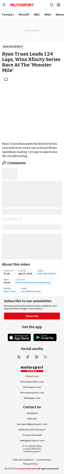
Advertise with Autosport (32, 429)
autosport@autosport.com (32, 424)
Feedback (32, 413)
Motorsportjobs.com (32, 381)
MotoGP (24, 14)
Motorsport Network (25, 468)
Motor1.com (32, 376)
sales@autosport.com (32, 440)
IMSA (48, 14)
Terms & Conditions (23, 459)
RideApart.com (32, 398)
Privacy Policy (30, 463)
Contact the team (32, 435)
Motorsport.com (32, 387)
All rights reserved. (48, 468)
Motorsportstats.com (32, 392)
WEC (37, 14)
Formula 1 (8, 14)
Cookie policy (43, 459)
